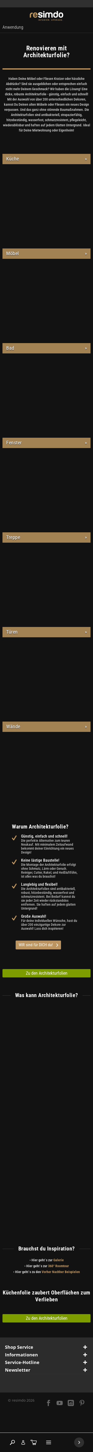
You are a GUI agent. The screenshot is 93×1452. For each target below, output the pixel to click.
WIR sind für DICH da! (38, 945)
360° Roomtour (58, 1266)
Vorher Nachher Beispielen (61, 1272)
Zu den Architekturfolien (46, 973)
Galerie (58, 1260)
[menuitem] (13, 27)
